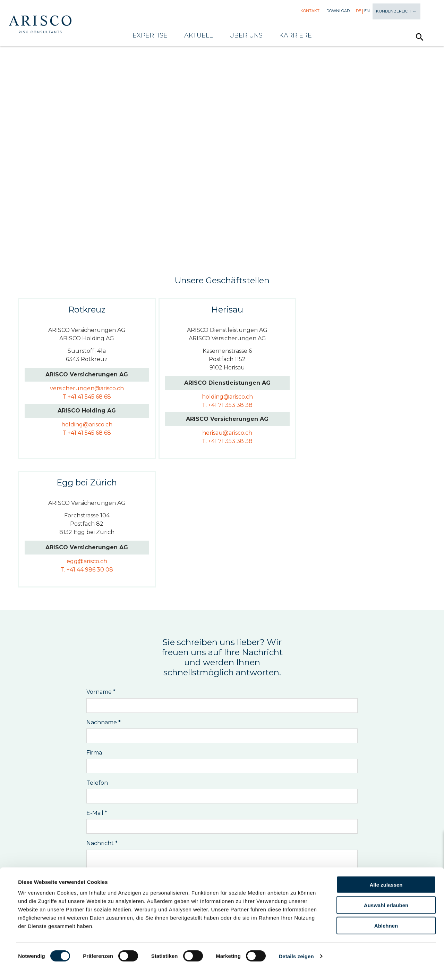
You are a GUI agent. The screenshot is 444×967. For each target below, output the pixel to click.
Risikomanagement (112, 830)
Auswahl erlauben (386, 902)
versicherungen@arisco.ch (84, 388)
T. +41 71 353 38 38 (219, 405)
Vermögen (274, 830)
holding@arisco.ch (84, 424)
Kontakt (309, 11)
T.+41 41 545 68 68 (84, 396)
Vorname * (101, 563)
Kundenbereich (396, 11)
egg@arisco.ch (354, 388)
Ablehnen (386, 923)
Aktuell (198, 35)
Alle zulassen (385, 882)
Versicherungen (179, 830)
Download (338, 11)
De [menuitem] (358, 11)
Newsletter (222, 852)
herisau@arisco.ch (219, 433)
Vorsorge (232, 830)
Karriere (295, 35)
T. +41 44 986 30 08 (354, 396)
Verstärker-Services (334, 830)
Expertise (150, 35)
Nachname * (103, 593)
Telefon (97, 654)
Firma (94, 623)
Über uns (246, 35)
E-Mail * (96, 684)
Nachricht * (102, 714)
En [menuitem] (367, 11)
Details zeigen (296, 953)
